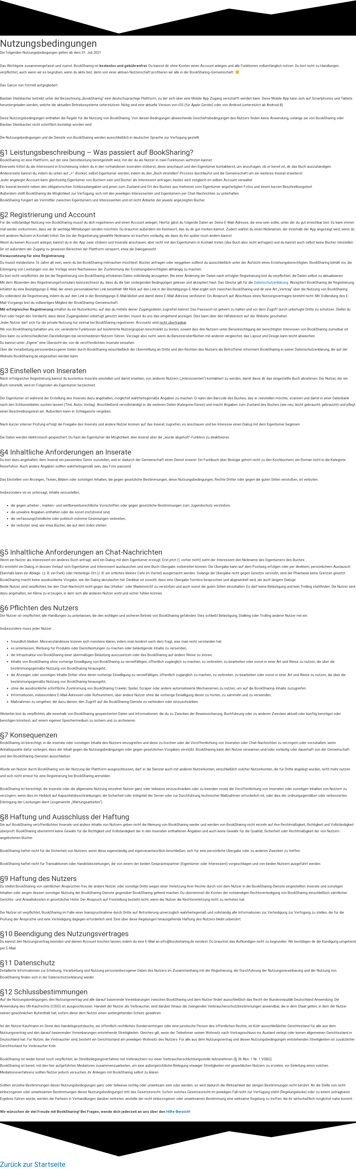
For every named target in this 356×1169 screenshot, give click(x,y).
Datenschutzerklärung (271, 282)
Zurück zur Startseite (33, 1164)
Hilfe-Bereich (177, 1111)
